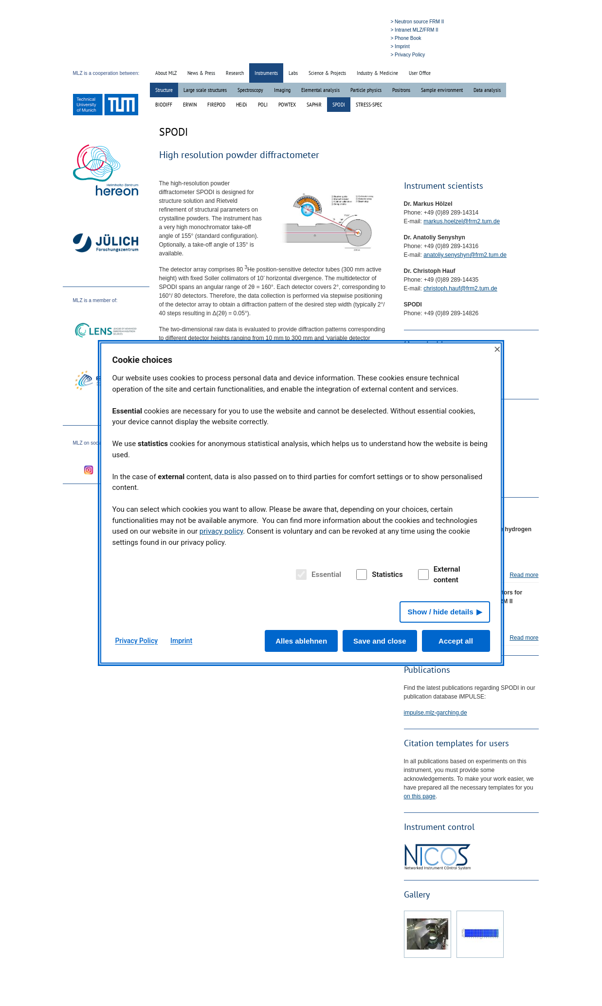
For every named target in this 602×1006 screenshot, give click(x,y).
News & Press (201, 72)
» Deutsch (367, 54)
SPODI (338, 104)
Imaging (282, 89)
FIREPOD (216, 104)
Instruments (266, 72)
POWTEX (287, 104)
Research (235, 72)
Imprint (181, 641)
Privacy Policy (136, 641)
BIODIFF (163, 104)
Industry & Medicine (377, 72)
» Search (341, 54)
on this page (420, 796)
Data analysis (487, 89)
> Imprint (400, 46)
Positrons (401, 89)
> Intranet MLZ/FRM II (414, 30)
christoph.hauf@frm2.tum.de (460, 288)
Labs (293, 72)
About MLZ (166, 72)
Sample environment (442, 89)
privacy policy (221, 531)
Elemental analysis (320, 89)
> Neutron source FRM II (417, 21)
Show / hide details (440, 612)
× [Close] (497, 349)
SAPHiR (314, 104)
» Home (318, 54)
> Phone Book (406, 38)
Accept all (455, 641)
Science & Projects (327, 72)
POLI (263, 104)
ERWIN (190, 104)
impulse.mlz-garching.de (435, 712)
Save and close (379, 641)
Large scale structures (205, 89)
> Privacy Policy (408, 54)
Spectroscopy (250, 89)
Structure (164, 89)
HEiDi (241, 104)
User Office (420, 72)
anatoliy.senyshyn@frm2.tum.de (465, 255)
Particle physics (366, 89)
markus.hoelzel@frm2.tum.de (461, 221)
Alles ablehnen (301, 641)
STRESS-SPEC (369, 104)
